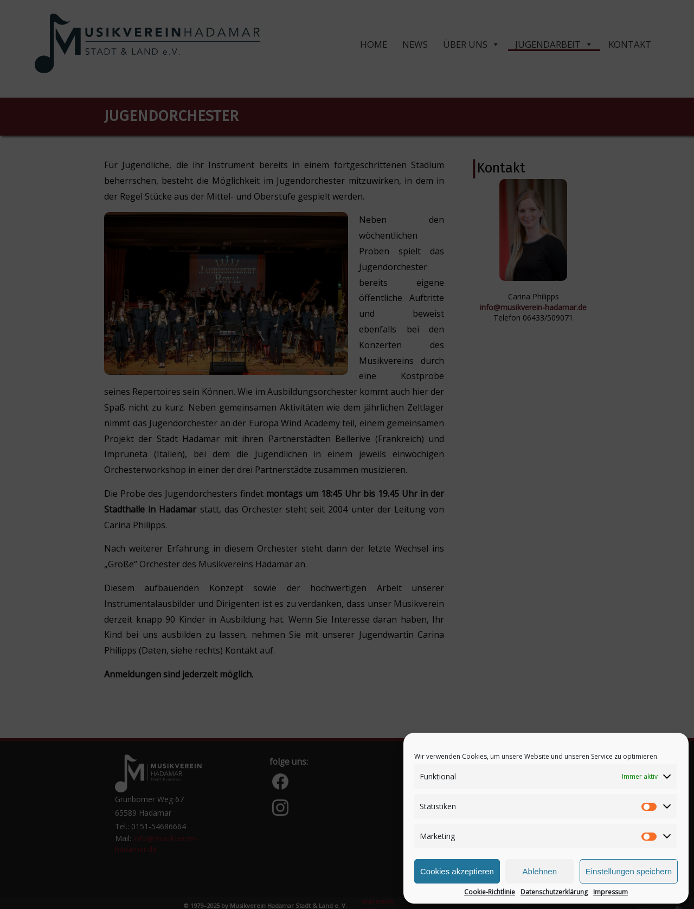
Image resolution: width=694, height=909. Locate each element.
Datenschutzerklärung (554, 892)
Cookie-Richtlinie (489, 892)
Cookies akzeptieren (457, 871)
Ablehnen (540, 871)
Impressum (610, 892)
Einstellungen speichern (629, 871)
